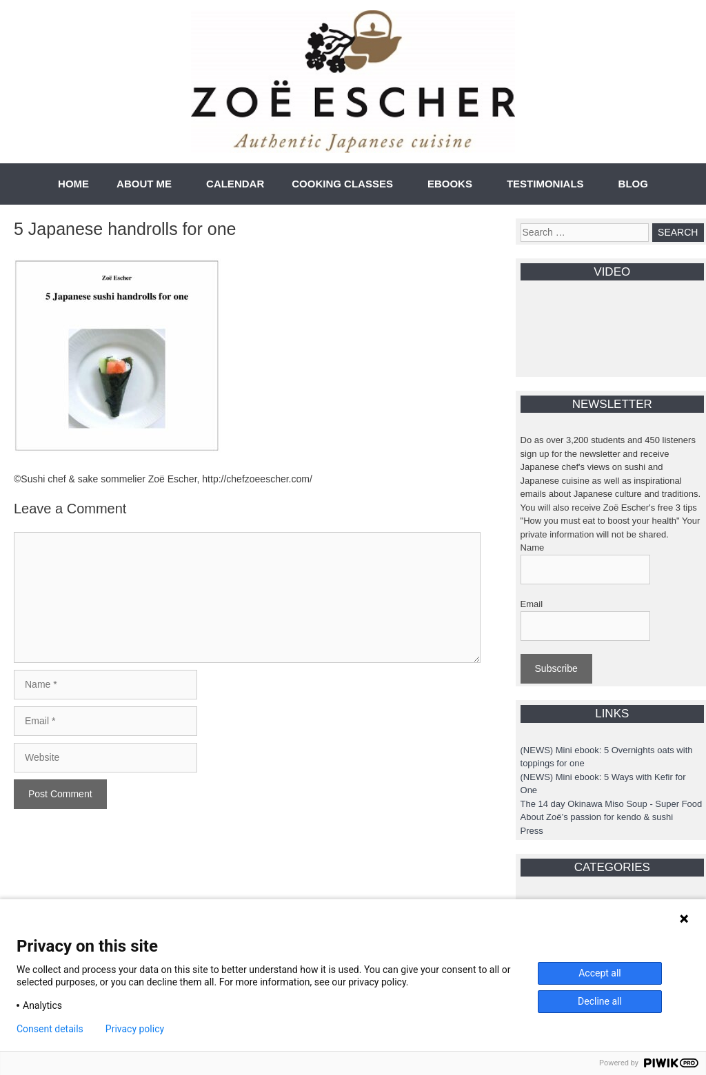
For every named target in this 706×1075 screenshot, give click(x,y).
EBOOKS (449, 184)
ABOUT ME (144, 184)
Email (532, 604)
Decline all (600, 1001)
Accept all (599, 973)
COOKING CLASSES (342, 184)
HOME (73, 184)
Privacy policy (134, 1028)
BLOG (633, 184)
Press (532, 831)
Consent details (50, 1028)
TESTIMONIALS (545, 184)
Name (533, 547)
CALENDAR (235, 184)
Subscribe (556, 668)
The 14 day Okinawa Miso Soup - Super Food (612, 804)
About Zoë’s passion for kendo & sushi (597, 817)
